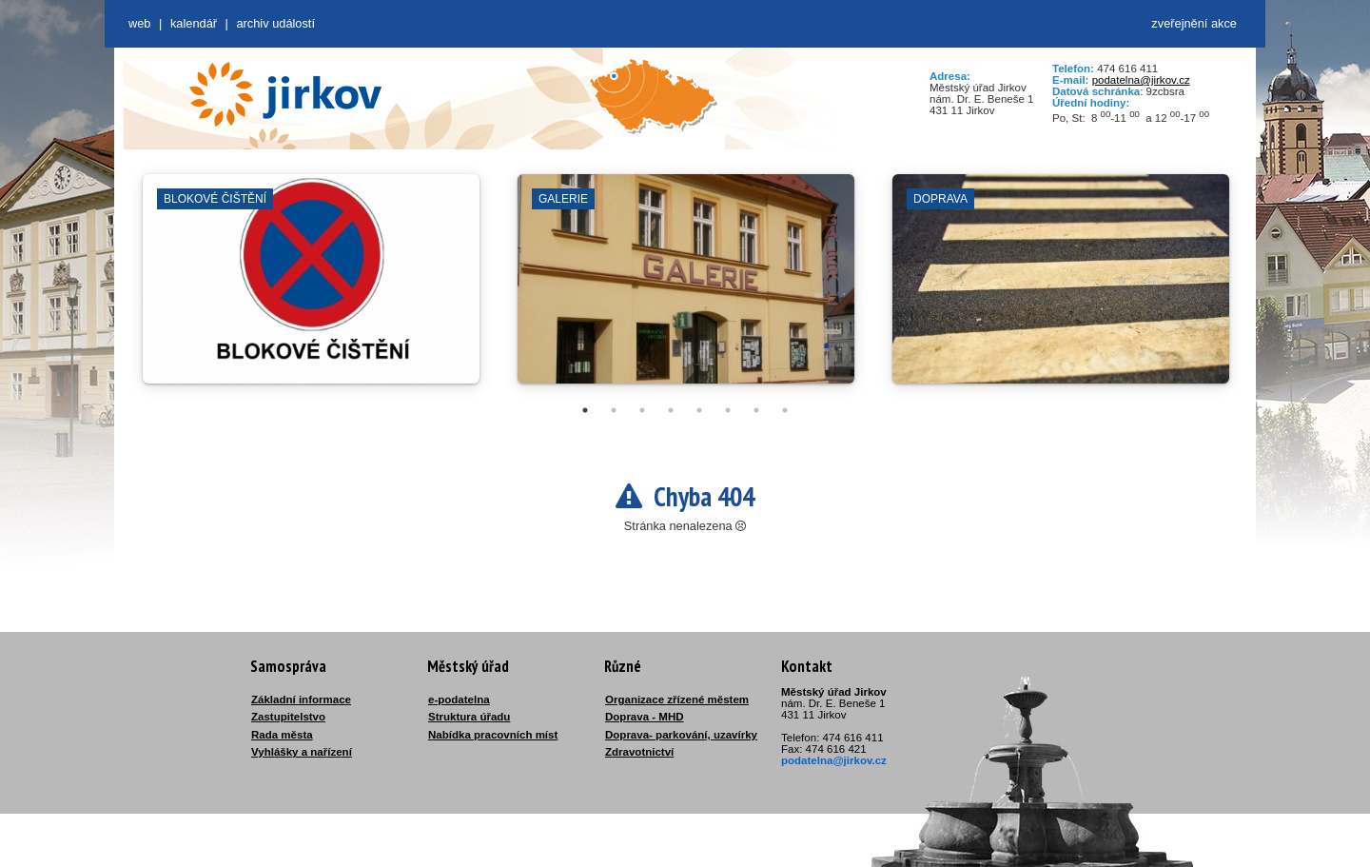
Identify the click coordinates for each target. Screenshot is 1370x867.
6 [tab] (727, 410)
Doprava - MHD (644, 716)
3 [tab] (642, 410)
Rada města (282, 734)
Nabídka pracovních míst (493, 734)
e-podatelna (459, 699)
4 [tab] (670, 410)
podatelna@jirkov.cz (1141, 80)
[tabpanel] (311, 288)
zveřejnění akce (1194, 23)
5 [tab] (699, 410)
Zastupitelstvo (288, 716)
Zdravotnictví (639, 752)
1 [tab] (585, 410)
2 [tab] (613, 410)
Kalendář (193, 23)
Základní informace (301, 699)
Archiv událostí (275, 23)
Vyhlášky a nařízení (301, 752)
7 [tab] (756, 410)
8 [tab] (784, 410)
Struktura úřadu (469, 716)
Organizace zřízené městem (677, 699)
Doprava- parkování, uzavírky (681, 734)
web (139, 23)
